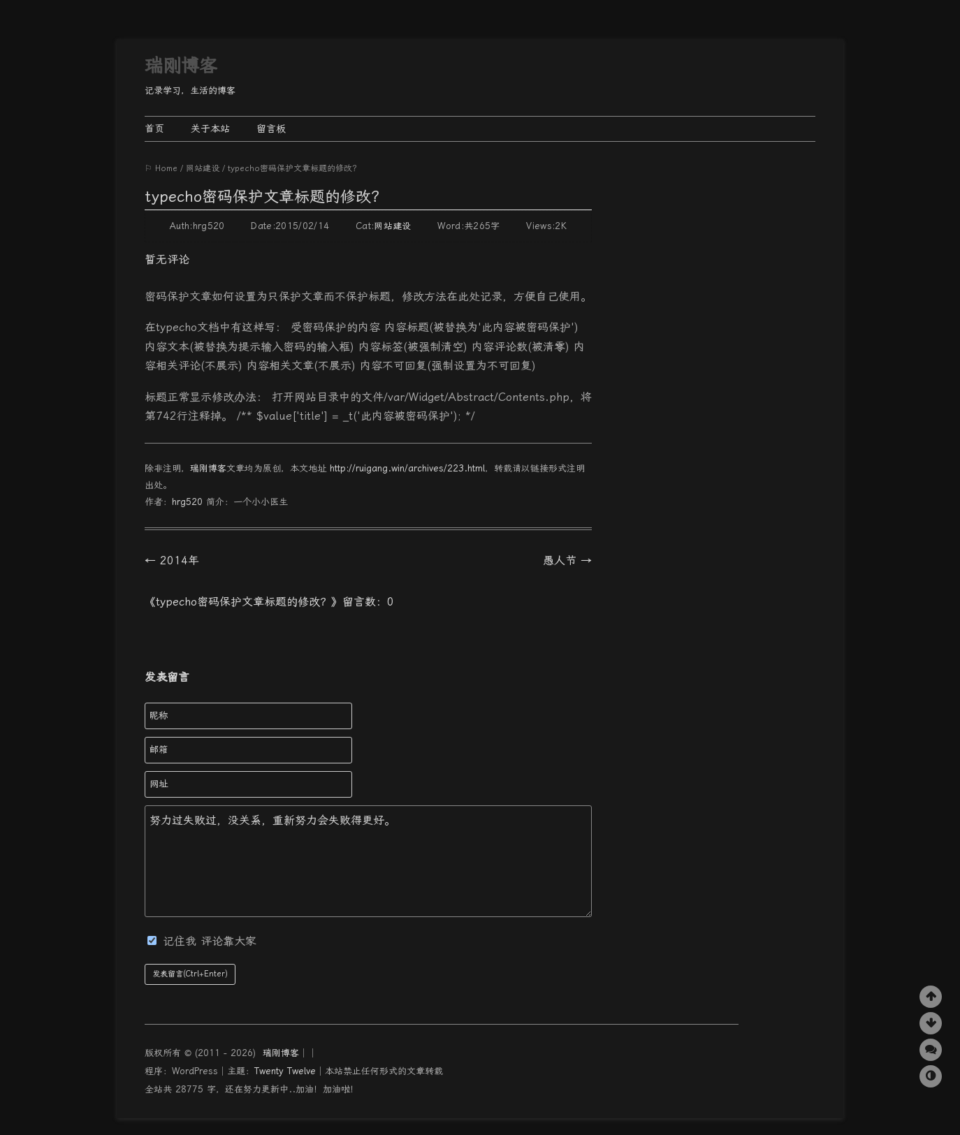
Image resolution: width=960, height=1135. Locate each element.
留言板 (271, 128)
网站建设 (202, 168)
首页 (154, 128)
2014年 (172, 560)
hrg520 (187, 502)
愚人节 (567, 560)
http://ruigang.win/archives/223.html (407, 468)
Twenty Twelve (285, 1071)
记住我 (174, 941)
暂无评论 (167, 259)
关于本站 (210, 128)
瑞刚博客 (181, 65)
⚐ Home (161, 168)
